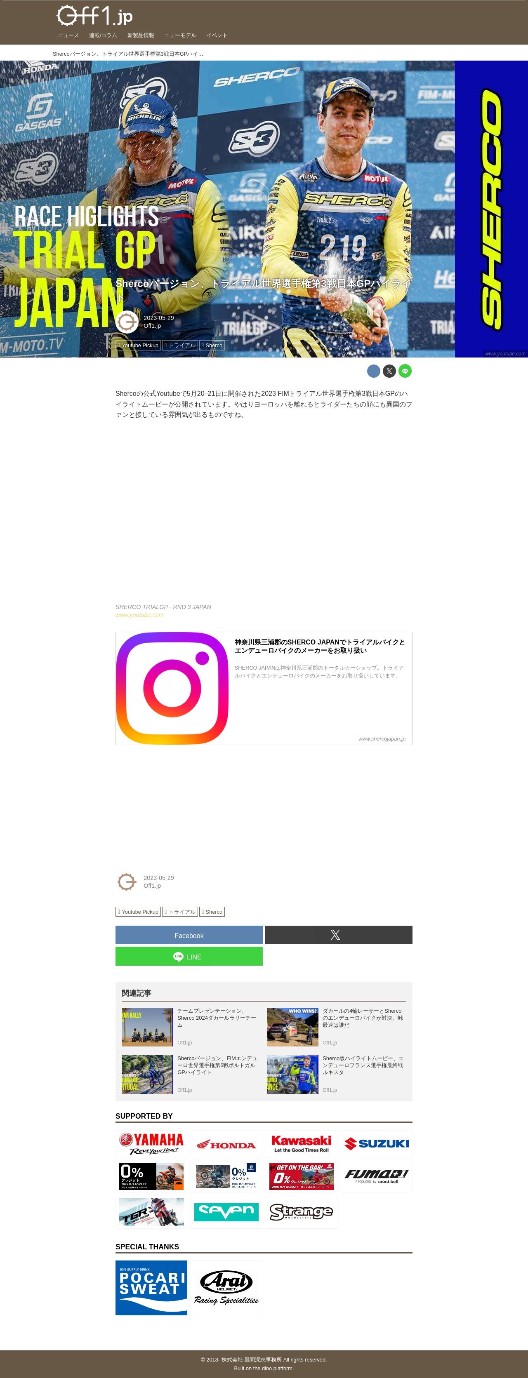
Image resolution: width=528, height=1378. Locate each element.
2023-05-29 (159, 318)
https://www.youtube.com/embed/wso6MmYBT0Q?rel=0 (264, 516)
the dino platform (272, 1368)
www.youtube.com (506, 354)
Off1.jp (152, 325)
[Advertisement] (177, 803)
